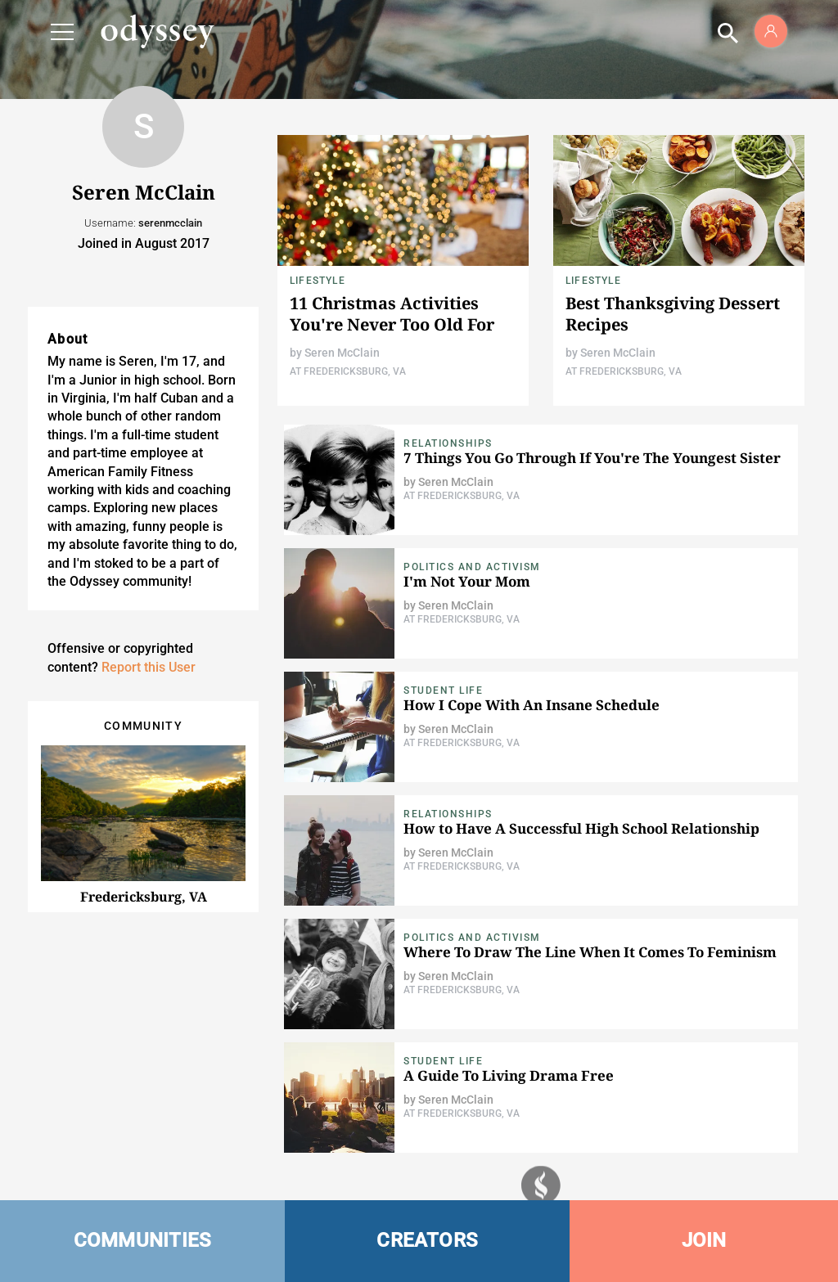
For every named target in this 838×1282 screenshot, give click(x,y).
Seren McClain (342, 352)
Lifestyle (317, 280)
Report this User (148, 667)
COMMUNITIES (143, 1240)
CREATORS (427, 1240)
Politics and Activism (472, 567)
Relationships (448, 443)
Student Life (443, 690)
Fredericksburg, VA (143, 897)
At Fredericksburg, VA (348, 371)
